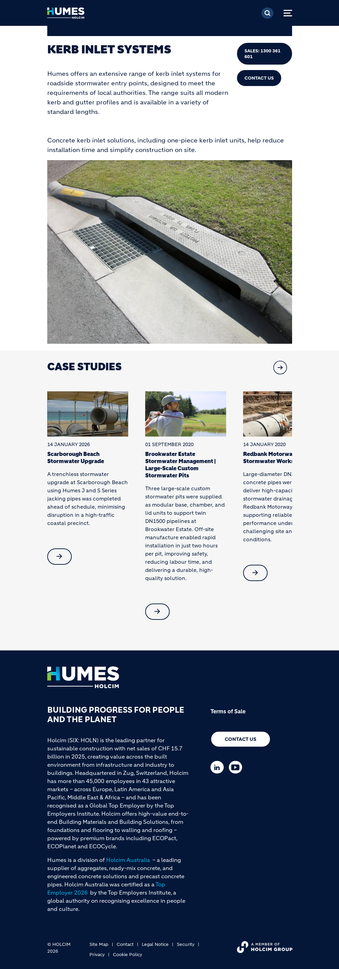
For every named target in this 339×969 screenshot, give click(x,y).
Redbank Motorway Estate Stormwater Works (278, 457)
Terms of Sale (227, 711)
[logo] (65, 15)
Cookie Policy (127, 954)
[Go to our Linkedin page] (218, 767)
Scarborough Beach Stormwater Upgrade (75, 457)
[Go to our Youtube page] (237, 767)
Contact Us (259, 78)
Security (185, 944)
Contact (125, 944)
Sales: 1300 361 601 (262, 54)
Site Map (98, 944)
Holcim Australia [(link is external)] (128, 859)
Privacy (97, 954)
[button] (280, 367)
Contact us (240, 739)
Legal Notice (155, 944)
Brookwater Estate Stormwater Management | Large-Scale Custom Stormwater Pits (180, 465)
